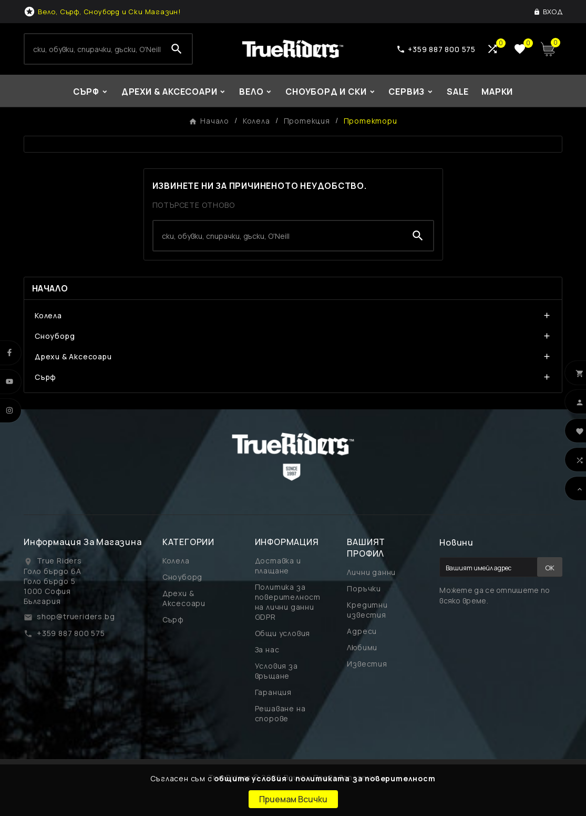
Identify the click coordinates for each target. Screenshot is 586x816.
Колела (48, 315)
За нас (267, 649)
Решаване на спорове (280, 713)
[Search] (93, 49)
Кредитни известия (367, 610)
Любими (362, 647)
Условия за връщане (276, 671)
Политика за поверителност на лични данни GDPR (288, 602)
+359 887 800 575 (71, 633)
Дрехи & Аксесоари (73, 356)
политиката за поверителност (365, 778)
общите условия (250, 778)
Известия (367, 664)
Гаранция (273, 692)
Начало (50, 288)
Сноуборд (55, 336)
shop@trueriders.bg (76, 616)
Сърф (45, 377)
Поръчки (364, 588)
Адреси (362, 631)
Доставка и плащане (278, 566)
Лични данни (371, 572)
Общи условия (283, 633)
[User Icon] (547, 11)
